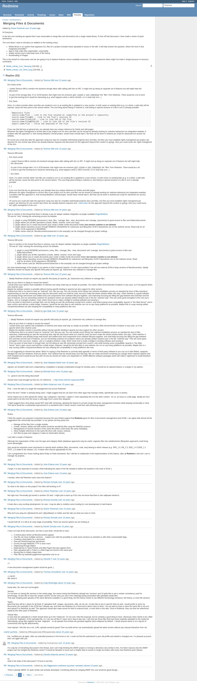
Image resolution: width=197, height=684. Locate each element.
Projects (10, 1)
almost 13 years (66, 654)
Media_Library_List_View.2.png (19, 70)
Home (4, 1)
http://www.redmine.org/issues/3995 (69, 380)
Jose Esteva (48, 410)
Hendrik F (47, 559)
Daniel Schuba (50, 526)
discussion (83, 203)
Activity (30, 15)
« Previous (8, 675)
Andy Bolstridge (50, 583)
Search (138, 5)
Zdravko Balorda (50, 654)
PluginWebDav (101, 214)
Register (191, 1)
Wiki (69, 15)
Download (19, 15)
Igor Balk (47, 236)
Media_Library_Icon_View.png (18, 66)
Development (15, 20)
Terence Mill (48, 80)
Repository (89, 15)
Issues (52, 15)
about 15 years (64, 583)
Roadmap (41, 15)
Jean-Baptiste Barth (52, 362)
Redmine (90, 682)
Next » (29, 675)
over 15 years (31, 28)
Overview (7, 15)
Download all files (151, 66)
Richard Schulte (50, 482)
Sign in (184, 1)
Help (16, 1)
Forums (77, 15)
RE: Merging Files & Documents (18, 80)
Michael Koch (49, 371)
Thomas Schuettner (52, 572)
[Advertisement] (170, 65)
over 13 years (64, 643)
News (61, 15)
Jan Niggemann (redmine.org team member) (63, 665)
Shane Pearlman (18, 28)
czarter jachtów (10, 632)
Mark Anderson (50, 384)
